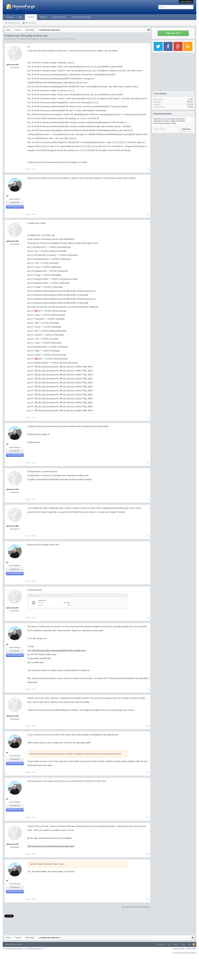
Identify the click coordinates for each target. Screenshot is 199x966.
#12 (147, 817)
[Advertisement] (173, 152)
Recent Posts (30, 23)
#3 (148, 417)
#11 (147, 772)
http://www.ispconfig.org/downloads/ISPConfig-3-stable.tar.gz (59, 650)
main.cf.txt (42, 600)
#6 (148, 536)
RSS (194, 944)
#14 (147, 899)
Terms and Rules (178, 948)
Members (43, 17)
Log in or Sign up (186, 2)
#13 (147, 854)
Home (183, 944)
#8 (148, 618)
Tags (20, 17)
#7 (148, 581)
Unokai (190, 107)
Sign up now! (173, 33)
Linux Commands (59, 17)
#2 (148, 214)
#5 (148, 499)
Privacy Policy (191, 948)
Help (168, 944)
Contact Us (160, 944)
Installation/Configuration (28, 39)
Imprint (175, 944)
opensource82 (55, 39)
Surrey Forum (191, 953)
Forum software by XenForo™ (23, 948)
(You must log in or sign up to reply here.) (136, 907)
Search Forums (14, 23)
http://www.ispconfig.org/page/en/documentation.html (50, 846)
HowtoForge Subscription (81, 17)
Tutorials (9, 17)
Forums (31, 17)
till (7, 196)
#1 (148, 169)
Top (189, 944)
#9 (148, 689)
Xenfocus (19, 944)
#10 (147, 726)
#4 (148, 462)
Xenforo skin (9, 944)
